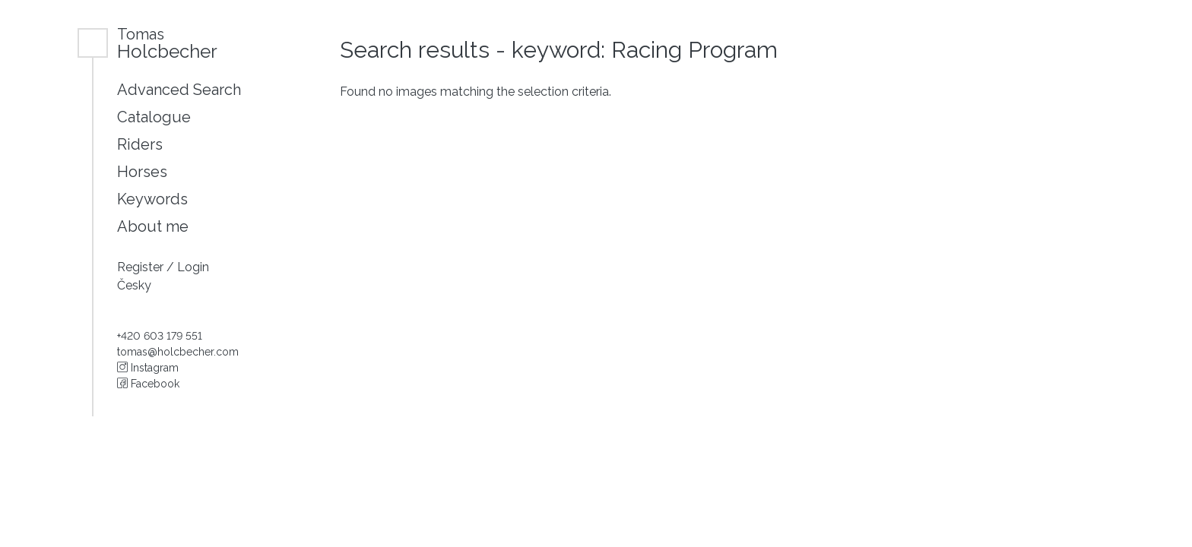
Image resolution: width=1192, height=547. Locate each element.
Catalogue (154, 117)
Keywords (152, 199)
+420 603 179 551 (159, 336)
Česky (134, 285)
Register (141, 267)
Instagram (148, 368)
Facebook (148, 384)
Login (193, 267)
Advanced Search (179, 90)
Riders (140, 144)
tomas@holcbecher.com (178, 352)
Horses (142, 172)
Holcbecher (167, 43)
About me (153, 226)
